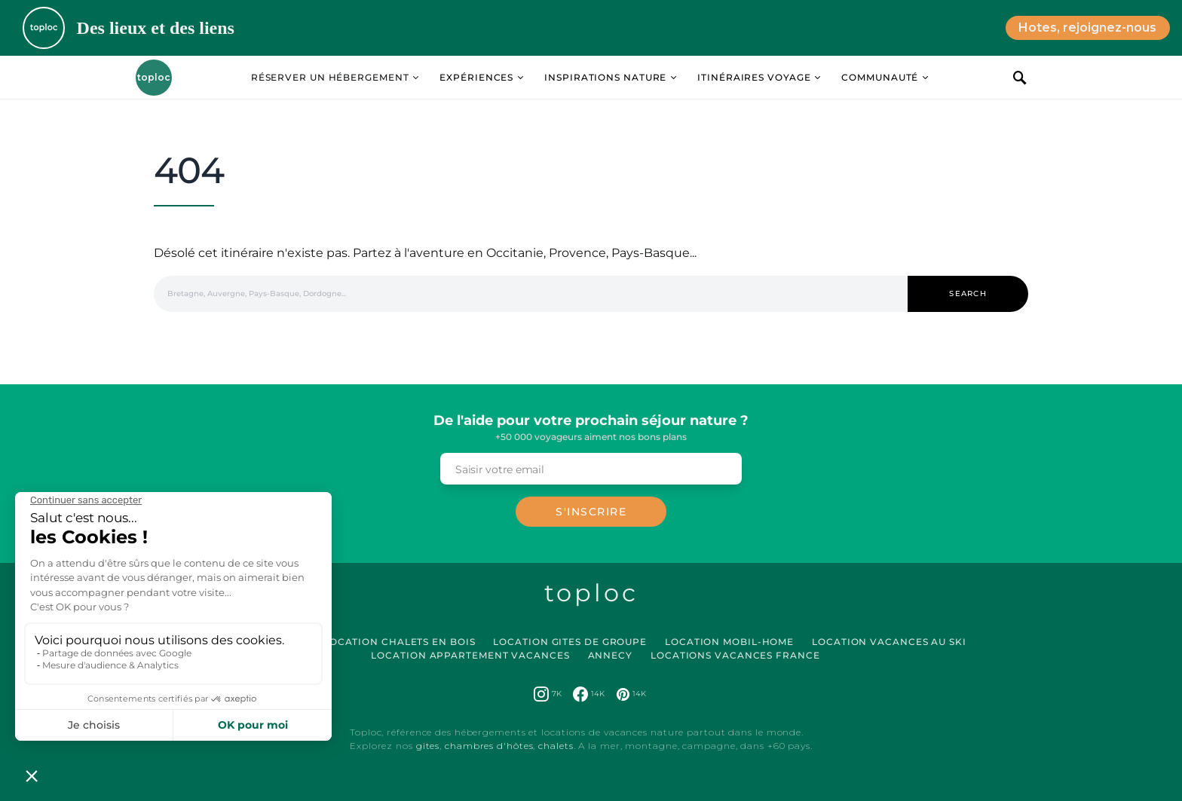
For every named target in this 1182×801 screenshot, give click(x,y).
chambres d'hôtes (489, 745)
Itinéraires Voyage (753, 77)
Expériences (476, 77)
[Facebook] (589, 694)
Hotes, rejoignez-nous (1087, 27)
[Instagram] (548, 694)
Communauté (879, 77)
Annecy (610, 655)
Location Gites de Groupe (570, 641)
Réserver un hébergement (330, 77)
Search (968, 293)
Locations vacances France (735, 655)
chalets (555, 745)
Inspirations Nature (605, 77)
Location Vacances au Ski (889, 641)
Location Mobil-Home (729, 641)
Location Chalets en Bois (399, 641)
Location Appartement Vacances (470, 655)
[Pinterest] (631, 694)
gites (428, 745)
